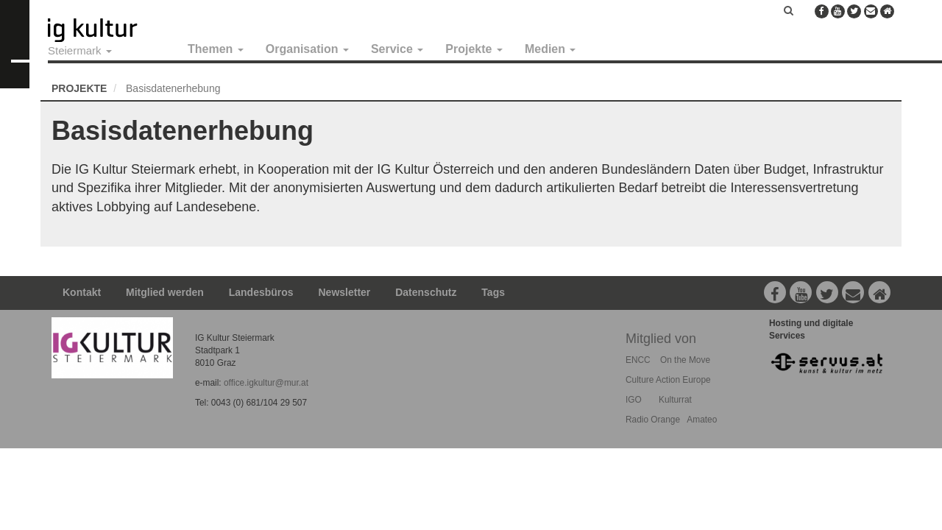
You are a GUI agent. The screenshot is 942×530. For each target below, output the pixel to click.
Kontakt (82, 292)
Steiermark (80, 50)
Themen (216, 49)
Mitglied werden (165, 292)
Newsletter (345, 292)
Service (397, 49)
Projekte (474, 49)
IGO (634, 400)
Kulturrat (675, 400)
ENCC (638, 360)
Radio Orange (653, 419)
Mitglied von (661, 338)
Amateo (702, 419)
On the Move (685, 360)
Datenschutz (425, 292)
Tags (493, 292)
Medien (550, 49)
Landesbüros (261, 292)
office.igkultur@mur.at (266, 383)
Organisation (307, 49)
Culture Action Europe (668, 380)
